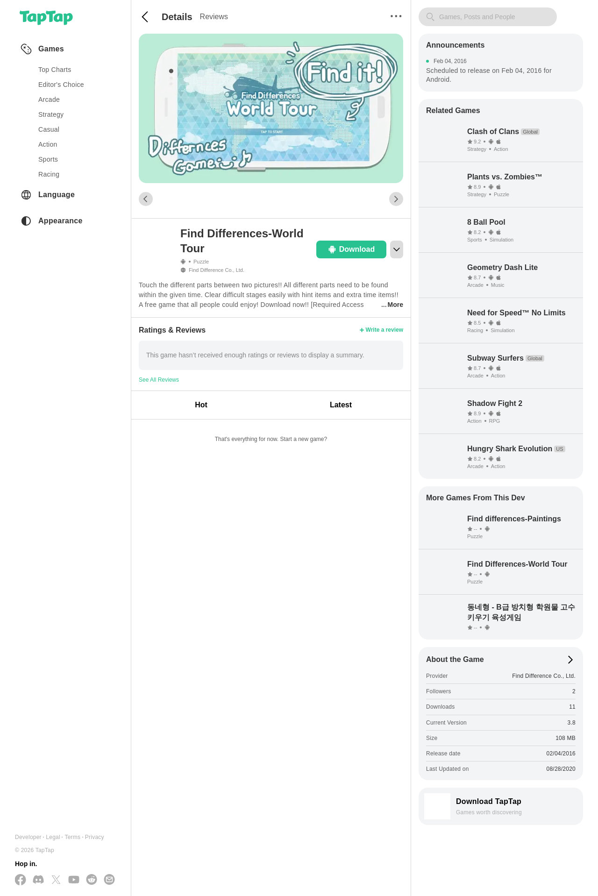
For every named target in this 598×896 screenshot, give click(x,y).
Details (177, 17)
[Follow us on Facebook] (20, 880)
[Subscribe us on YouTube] (73, 880)
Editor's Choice (61, 84)
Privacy (94, 837)
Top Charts (54, 69)
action (47, 144)
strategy (51, 114)
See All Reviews (159, 380)
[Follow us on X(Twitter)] (56, 880)
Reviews (214, 17)
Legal (53, 837)
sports (48, 159)
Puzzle (201, 261)
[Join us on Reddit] (91, 880)
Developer (28, 837)
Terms (72, 837)
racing (48, 174)
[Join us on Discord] (38, 880)
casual (48, 129)
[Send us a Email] (109, 880)
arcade (49, 99)
